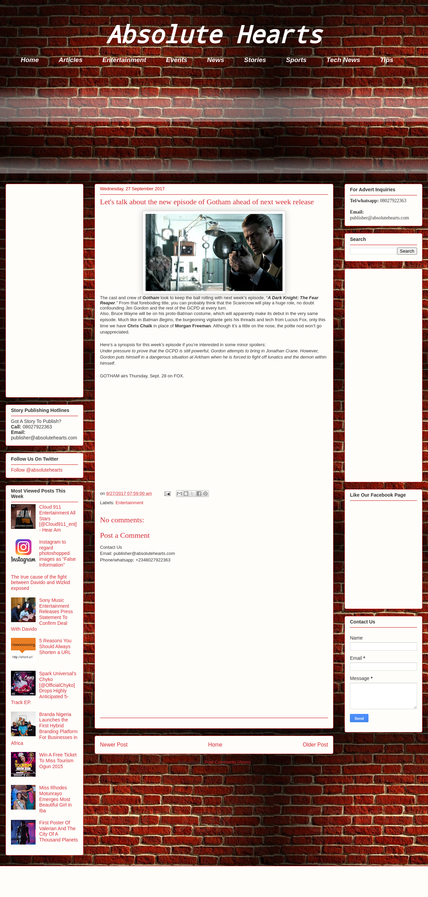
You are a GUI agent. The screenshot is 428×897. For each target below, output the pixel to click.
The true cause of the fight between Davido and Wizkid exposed (40, 582)
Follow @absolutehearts (36, 470)
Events (176, 59)
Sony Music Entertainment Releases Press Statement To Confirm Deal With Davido (42, 614)
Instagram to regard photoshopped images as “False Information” (57, 553)
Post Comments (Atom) (227, 762)
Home (30, 59)
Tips (386, 59)
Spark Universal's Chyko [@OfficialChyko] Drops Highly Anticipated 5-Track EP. (43, 688)
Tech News (343, 59)
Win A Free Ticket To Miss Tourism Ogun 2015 (58, 760)
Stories (255, 59)
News (215, 59)
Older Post (315, 745)
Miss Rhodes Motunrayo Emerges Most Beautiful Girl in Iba (55, 799)
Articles (71, 59)
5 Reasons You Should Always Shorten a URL (55, 646)
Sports (296, 59)
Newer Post (114, 745)
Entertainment (124, 59)
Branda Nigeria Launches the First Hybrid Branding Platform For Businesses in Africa (44, 729)
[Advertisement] (216, 125)
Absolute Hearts (214, 34)
